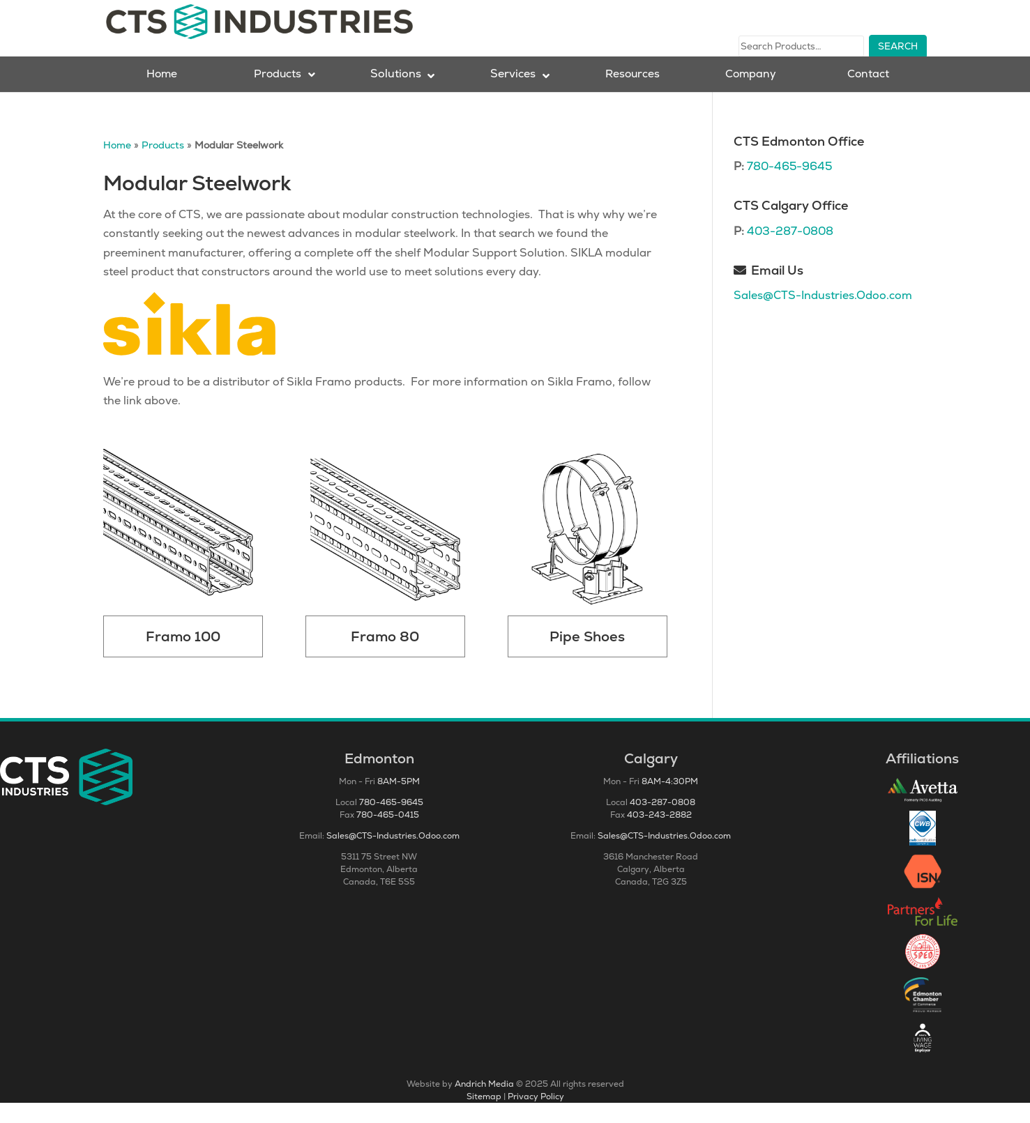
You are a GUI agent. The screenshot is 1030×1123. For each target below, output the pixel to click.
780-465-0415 (387, 835)
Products (163, 165)
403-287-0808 (790, 251)
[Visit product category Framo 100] (183, 573)
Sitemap (484, 1116)
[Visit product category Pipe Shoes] (587, 573)
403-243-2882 (659, 835)
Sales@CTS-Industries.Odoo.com (823, 315)
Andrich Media (484, 1104)
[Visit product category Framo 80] (385, 573)
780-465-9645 (789, 186)
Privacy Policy (536, 1116)
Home (117, 165)
